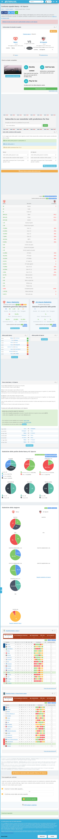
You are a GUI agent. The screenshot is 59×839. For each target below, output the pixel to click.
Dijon (8, 707)
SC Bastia (9, 678)
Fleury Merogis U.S (11, 713)
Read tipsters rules (53, 90)
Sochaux (9, 709)
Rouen (8, 711)
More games (29, 445)
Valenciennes (9, 726)
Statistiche (11, 302)
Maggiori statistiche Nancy (15, 623)
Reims (8, 653)
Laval (8, 676)
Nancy (8, 672)
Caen (8, 722)
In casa (50, 198)
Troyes (8, 644)
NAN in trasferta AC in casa (50, 456)
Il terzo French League (52, 196)
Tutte (47, 198)
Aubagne (9, 728)
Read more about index (50, 166)
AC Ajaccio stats (27, 422)
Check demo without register (12, 76)
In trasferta (54, 198)
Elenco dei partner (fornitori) (7, 833)
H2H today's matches (30, 805)
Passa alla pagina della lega (50, 688)
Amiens (8, 681)
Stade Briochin (10, 741)
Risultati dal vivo (44, 55)
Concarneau (9, 724)
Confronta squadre (29, 799)
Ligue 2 (16, 55)
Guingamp (9, 666)
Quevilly (8, 733)
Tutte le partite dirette (39, 454)
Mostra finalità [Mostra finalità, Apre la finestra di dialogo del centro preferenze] (4, 836)
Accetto (52, 836)
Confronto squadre (9, 9)
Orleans (8, 718)
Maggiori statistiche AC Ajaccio (44, 577)
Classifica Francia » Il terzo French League (16, 693)
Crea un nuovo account (40, 88)
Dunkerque (9, 663)
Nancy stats (26, 420)
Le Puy (8, 720)
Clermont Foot (10, 670)
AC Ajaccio (9, 683)
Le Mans (9, 646)
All (43, 196)
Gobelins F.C (9, 735)
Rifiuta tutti (42, 836)
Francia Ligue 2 (27, 34)
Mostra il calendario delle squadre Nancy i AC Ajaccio (29, 773)
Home (2, 9)
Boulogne (9, 674)
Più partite (14, 357)
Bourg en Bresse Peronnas (12, 739)
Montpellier (9, 659)
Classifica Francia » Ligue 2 (12, 630)
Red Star (9, 655)
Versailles (9, 715)
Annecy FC (9, 657)
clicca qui (24, 424)
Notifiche (53, 31)
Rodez (8, 650)
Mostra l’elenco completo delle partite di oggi (29, 171)
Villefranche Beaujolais (11, 730)
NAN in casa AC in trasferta (50, 454)
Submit (45, 125)
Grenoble (9, 668)
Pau (8, 661)
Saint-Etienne (10, 648)
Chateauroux (9, 737)
